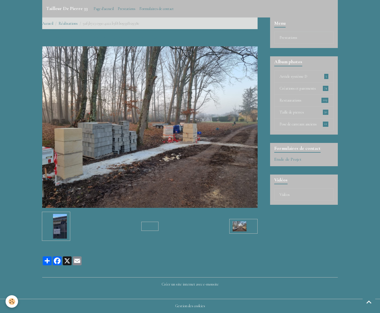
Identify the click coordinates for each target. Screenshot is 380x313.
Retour (149, 226)
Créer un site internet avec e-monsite (190, 284)
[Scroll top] (369, 302)
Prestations (126, 8)
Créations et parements (304, 88)
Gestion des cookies (190, 306)
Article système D (304, 76)
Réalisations (68, 23)
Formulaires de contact (156, 8)
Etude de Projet (287, 159)
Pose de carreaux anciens (304, 124)
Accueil (47, 23)
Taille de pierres (304, 112)
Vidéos (285, 194)
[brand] (67, 8)
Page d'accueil (104, 8)
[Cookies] (12, 301)
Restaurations (304, 100)
